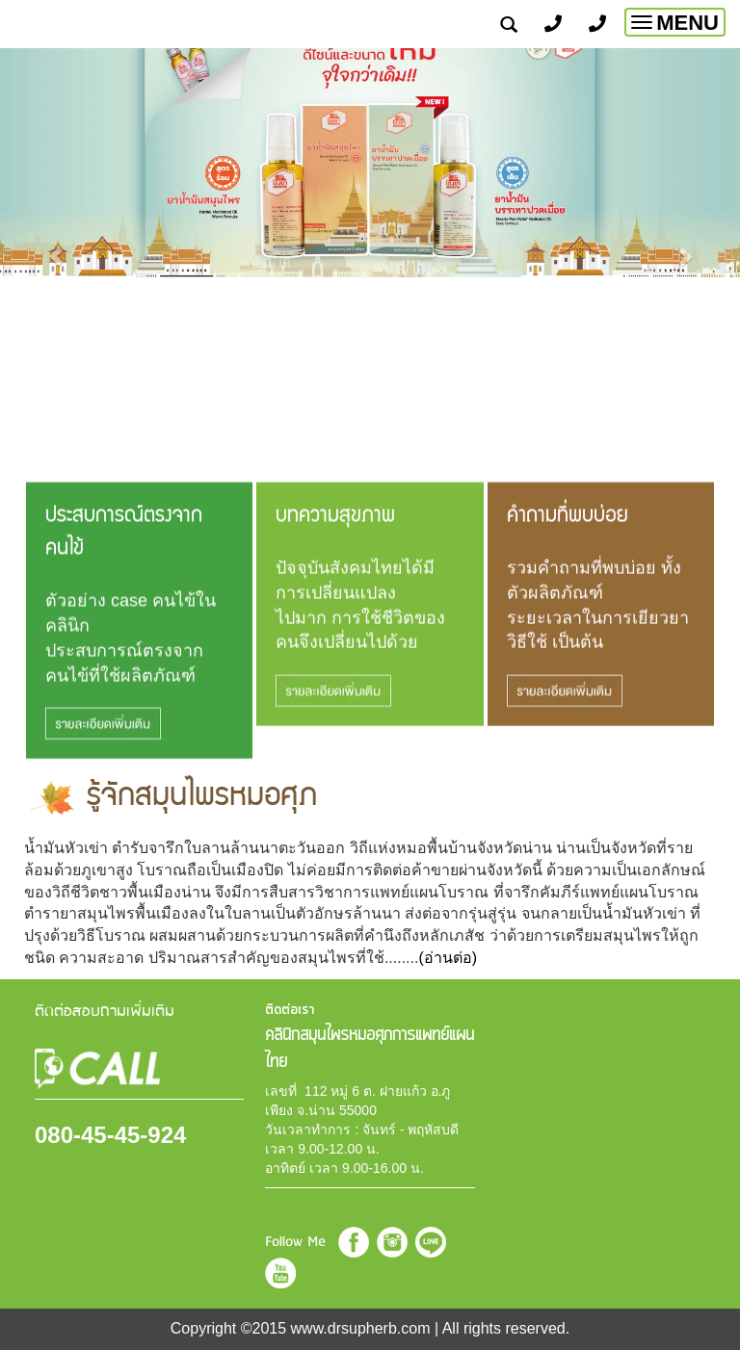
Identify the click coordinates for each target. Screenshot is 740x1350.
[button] (55, 246)
